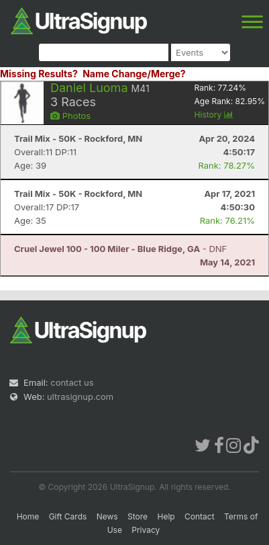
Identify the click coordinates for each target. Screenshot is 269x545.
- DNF (120, 248)
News (107, 516)
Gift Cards (68, 516)
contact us (71, 382)
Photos (70, 115)
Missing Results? (39, 73)
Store (137, 516)
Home (28, 516)
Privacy (145, 530)
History (214, 115)
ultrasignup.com (80, 396)
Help (165, 516)
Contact (199, 516)
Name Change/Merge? (134, 73)
